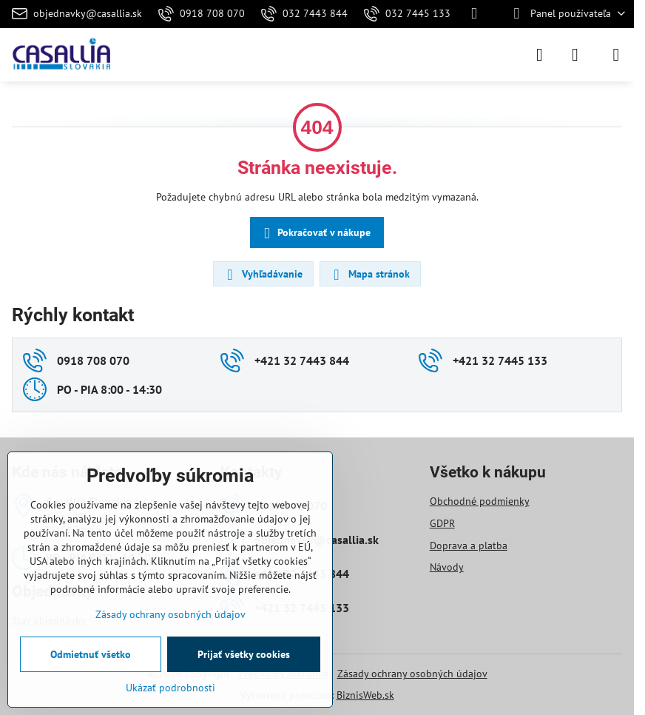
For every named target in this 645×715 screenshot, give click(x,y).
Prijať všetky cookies (243, 654)
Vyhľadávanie (263, 274)
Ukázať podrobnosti (170, 687)
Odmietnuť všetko (90, 654)
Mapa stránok (369, 274)
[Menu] (616, 55)
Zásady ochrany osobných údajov (412, 673)
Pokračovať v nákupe (315, 233)
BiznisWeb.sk (365, 695)
